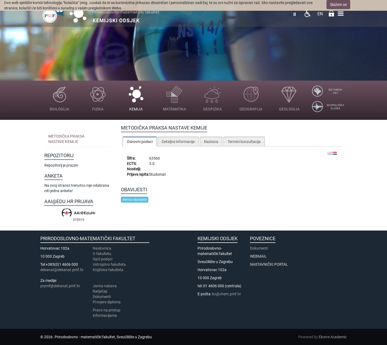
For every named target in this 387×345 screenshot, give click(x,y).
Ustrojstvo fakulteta (109, 264)
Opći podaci (102, 259)
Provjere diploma (107, 302)
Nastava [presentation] (211, 141)
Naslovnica (102, 248)
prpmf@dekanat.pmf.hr (60, 286)
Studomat (157, 174)
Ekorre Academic (333, 337)
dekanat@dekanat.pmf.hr (62, 270)
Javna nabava (105, 286)
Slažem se (338, 4)
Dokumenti (102, 296)
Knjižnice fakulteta (108, 270)
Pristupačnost (307, 13)
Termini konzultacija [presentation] (244, 141)
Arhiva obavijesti (135, 200)
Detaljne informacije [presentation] (178, 141)
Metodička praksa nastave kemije (66, 139)
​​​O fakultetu (102, 253)
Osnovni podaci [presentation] (140, 141)
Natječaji (100, 291)
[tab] (140, 141)
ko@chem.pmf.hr (226, 294)
